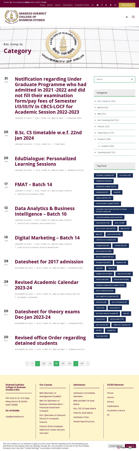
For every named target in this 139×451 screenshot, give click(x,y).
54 (82, 370)
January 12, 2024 (23, 226)
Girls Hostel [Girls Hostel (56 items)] (124, 280)
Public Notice (73, 300)
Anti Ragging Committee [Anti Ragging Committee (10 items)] (107, 210)
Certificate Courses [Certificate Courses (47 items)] (106, 246)
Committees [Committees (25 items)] (102, 252)
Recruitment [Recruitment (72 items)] (117, 326)
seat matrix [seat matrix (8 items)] (102, 331)
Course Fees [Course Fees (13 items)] (120, 252)
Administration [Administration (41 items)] (104, 187)
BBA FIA (55, 124)
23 (63, 370)
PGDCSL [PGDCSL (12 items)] (100, 326)
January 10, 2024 (23, 250)
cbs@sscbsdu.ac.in (15, 423)
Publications (68, 5)
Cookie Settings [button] (116, 446)
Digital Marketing (49, 254)
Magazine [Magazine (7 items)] (115, 314)
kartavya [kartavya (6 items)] (101, 309)
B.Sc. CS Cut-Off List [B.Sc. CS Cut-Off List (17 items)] (105, 235)
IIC (93, 5)
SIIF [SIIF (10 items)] (99, 337)
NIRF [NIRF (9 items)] (126, 320)
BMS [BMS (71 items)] (99, 241)
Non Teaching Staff (106, 126)
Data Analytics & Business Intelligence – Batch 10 (45, 217)
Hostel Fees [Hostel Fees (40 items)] (102, 286)
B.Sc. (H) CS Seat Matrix (84, 415)
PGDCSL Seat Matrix (83, 419)
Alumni (50, 5)
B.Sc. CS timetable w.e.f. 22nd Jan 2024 (48, 141)
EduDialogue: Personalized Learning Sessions (45, 167)
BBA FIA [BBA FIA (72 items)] (125, 235)
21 (50, 370)
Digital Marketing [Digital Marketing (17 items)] (105, 263)
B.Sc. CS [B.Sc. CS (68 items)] (119, 229)
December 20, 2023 (24, 330)
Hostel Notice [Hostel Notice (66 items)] (121, 286)
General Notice (76, 176)
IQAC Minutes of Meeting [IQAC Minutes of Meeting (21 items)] (107, 303)
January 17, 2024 (23, 197)
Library (57, 5)
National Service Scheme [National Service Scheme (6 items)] (107, 320)
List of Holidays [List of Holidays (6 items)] (119, 309)
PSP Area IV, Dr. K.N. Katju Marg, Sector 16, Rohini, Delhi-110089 (17, 408)
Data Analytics (48, 230)
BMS (61, 124)
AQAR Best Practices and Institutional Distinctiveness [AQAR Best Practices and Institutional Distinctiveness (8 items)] (111, 217)
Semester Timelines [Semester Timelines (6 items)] (122, 331)
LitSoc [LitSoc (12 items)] (100, 314)
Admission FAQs (81, 423)
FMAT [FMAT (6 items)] (111, 275)
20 (44, 370)
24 (69, 370)
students (105, 152)
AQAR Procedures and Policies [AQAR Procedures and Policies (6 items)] (109, 224)
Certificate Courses (28, 200)
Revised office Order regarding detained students (50, 347)
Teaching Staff (104, 159)
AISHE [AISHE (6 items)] (117, 199)
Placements (127, 5)
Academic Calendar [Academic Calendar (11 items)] (105, 182)
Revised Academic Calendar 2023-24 (47, 291)
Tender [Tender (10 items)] (111, 337)
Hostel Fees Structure (83, 428)
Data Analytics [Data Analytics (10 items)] (103, 258)
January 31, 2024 (23, 124)
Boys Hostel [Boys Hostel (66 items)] (114, 241)
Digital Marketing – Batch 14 (47, 244)
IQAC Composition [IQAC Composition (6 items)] (104, 297)
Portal (42, 5)
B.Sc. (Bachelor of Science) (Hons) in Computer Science (52, 425)
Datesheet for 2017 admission (49, 268)
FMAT (42, 200)
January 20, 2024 (23, 150)
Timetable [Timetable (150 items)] (102, 343)
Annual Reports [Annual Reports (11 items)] (103, 204)
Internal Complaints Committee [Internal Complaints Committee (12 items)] (110, 291)
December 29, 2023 (24, 274)
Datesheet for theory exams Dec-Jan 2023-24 (47, 321)
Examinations (74, 124)
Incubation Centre (82, 5)
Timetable (60, 150)
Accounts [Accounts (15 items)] (125, 182)
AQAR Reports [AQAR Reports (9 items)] (103, 229)
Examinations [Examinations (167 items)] (103, 269)
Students (101, 145)
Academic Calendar (27, 304)
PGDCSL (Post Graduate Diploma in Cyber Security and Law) (52, 436)
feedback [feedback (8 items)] (121, 269)
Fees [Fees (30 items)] (99, 275)
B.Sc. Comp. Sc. (43, 124)
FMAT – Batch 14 (33, 191)
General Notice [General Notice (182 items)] (104, 280)
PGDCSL (68, 197)
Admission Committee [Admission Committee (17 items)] (106, 193)
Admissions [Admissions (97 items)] (102, 199)
